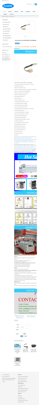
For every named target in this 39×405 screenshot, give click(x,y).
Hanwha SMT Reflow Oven (18, 148)
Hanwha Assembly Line (30, 147)
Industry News (20, 386)
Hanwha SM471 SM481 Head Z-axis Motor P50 (25, 350)
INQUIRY (17, 43)
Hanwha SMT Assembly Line (22, 381)
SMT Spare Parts (11, 16)
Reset (26, 336)
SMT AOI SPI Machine (6, 31)
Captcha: (17, 333)
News (22, 11)
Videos (34, 11)
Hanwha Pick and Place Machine (23, 376)
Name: (18, 324)
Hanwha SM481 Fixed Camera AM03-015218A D (34, 350)
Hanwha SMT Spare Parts (22, 391)
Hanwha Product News (21, 385)
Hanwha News (20, 383)
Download (28, 11)
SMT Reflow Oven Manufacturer (23, 400)
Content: (17, 329)
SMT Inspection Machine (7, 28)
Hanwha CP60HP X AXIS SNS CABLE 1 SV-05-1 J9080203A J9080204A (20, 316)
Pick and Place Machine (6, 22)
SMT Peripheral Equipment (7, 37)
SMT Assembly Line (6, 33)
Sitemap (3, 381)
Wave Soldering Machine (7, 35)
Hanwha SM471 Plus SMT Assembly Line (22, 141)
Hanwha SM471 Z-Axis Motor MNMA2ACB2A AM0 (17, 351)
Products (16, 11)
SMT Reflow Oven (5, 26)
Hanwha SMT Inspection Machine (28, 148)
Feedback (5, 14)
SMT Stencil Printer (6, 24)
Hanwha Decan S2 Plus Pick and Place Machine (24, 139)
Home (4, 11)
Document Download (21, 398)
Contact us (12, 14)
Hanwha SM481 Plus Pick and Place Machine (21, 136)
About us (10, 11)
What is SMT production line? (7, 46)
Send (22, 336)
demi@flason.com (6, 0)
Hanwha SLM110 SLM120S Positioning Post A (17, 364)
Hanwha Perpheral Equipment (22, 390)
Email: (18, 327)
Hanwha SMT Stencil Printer (21, 147)
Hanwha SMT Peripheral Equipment (25, 149)
